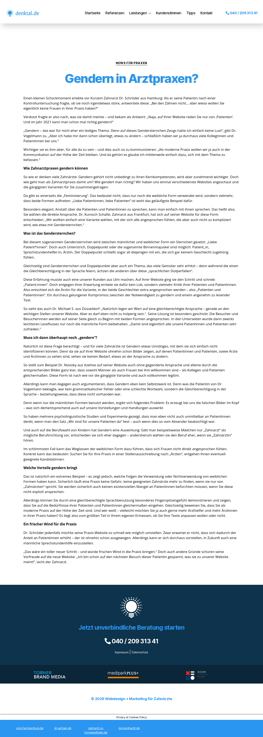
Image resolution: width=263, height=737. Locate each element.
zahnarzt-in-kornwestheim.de (96, 730)
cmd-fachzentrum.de (29, 728)
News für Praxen (131, 63)
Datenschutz (140, 652)
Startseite (89, 10)
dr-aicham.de (62, 728)
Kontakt (204, 10)
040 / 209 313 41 (239, 10)
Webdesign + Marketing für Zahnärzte (138, 699)
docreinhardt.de (129, 728)
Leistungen (135, 10)
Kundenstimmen (165, 10)
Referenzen (112, 10)
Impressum (122, 652)
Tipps (188, 10)
